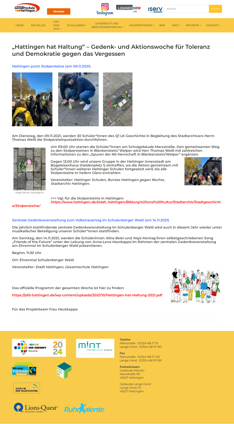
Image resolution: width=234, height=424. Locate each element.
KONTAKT (213, 26)
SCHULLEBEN (77, 26)
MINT (176, 26)
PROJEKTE (193, 26)
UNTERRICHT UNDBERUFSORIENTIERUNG (108, 25)
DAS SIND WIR (57, 26)
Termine (61, 11)
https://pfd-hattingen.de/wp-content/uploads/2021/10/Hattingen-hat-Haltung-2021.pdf (87, 296)
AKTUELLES (38, 25)
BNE (162, 25)
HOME (20, 25)
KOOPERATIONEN (141, 26)
